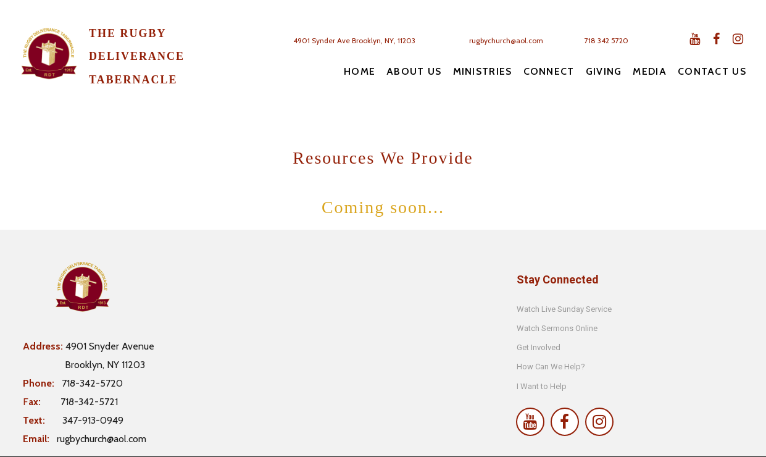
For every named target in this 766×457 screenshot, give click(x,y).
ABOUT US (413, 71)
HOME (359, 71)
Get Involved (538, 347)
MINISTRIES (482, 71)
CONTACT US (712, 71)
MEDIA (650, 71)
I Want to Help (542, 386)
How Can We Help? (551, 366)
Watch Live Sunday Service (565, 309)
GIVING (604, 71)
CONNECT (549, 71)
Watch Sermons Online (557, 328)
